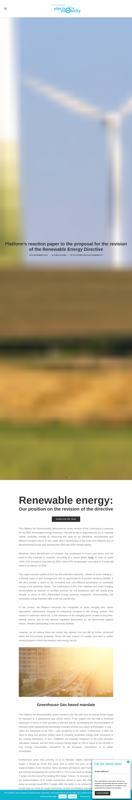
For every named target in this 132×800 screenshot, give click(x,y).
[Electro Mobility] (66, 8)
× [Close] (128, 762)
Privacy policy (85, 796)
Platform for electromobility (88, 220)
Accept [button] (62, 796)
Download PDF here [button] (66, 450)
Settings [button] (72, 796)
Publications (60, 220)
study (90, 488)
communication (90, 770)
